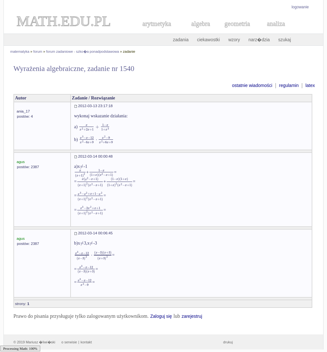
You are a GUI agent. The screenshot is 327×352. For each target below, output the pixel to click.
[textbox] (94, 126)
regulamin (289, 85)
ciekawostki (208, 39)
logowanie (300, 7)
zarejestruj (192, 316)
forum (37, 51)
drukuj (228, 342)
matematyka (19, 51)
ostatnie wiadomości (252, 85)
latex (310, 85)
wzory (234, 39)
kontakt (86, 342)
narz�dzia (259, 39)
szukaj (284, 39)
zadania (180, 39)
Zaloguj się (161, 316)
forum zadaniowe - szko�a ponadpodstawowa (82, 51)
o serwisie (69, 342)
